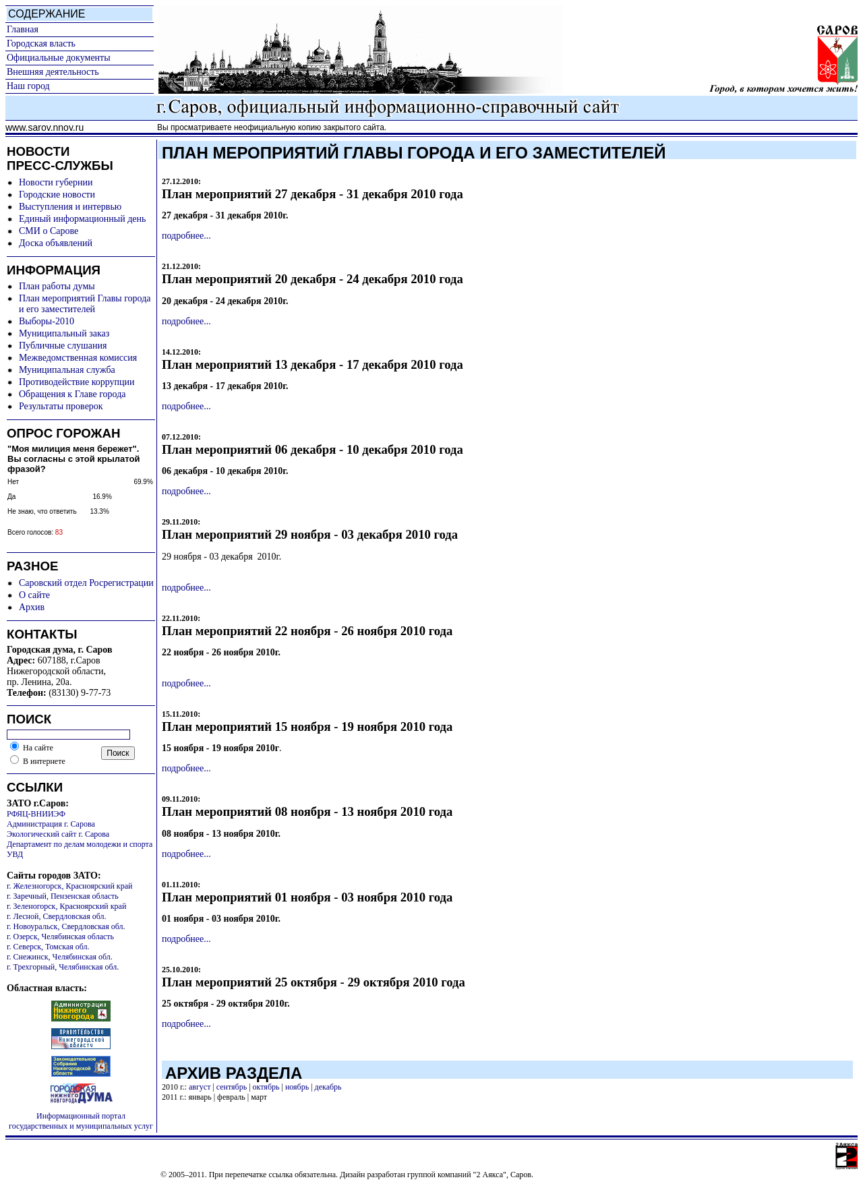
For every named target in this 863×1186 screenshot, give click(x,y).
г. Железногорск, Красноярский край (69, 886)
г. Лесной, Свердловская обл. (57, 916)
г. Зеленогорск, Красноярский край (66, 906)
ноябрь (297, 1087)
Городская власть (41, 43)
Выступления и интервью (70, 207)
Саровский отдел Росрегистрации (86, 583)
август (199, 1087)
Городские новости (57, 194)
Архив (31, 607)
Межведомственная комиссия (78, 358)
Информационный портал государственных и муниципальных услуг (81, 1121)
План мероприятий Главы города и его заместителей (85, 303)
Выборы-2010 (46, 321)
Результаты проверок (61, 406)
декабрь (328, 1087)
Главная (22, 29)
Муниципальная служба (67, 370)
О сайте (34, 595)
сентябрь (231, 1087)
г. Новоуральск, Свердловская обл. (66, 926)
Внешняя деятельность (53, 72)
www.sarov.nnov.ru (44, 127)
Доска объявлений (55, 243)
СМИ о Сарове (48, 231)
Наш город (28, 86)
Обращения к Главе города (72, 394)
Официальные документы (59, 58)
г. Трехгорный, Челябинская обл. (63, 967)
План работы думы (57, 286)
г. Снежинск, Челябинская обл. (60, 956)
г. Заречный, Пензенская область (63, 896)
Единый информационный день (82, 219)
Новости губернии (55, 182)
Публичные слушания (63, 345)
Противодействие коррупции (77, 382)
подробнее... (186, 236)
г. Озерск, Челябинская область (60, 936)
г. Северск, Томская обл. (48, 946)
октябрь (266, 1087)
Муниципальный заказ (64, 333)
